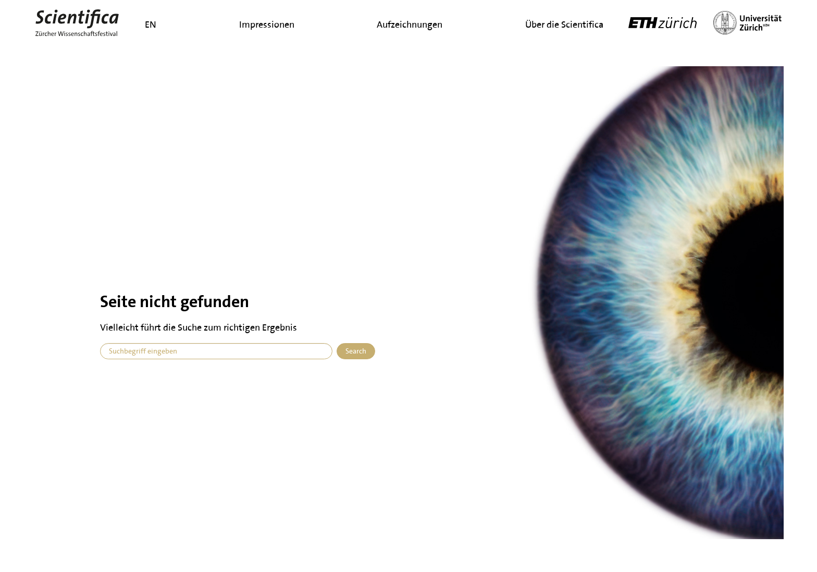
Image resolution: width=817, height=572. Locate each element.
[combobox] (216, 351)
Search (355, 351)
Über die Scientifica (564, 24)
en (150, 24)
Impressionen (266, 24)
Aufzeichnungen (409, 24)
